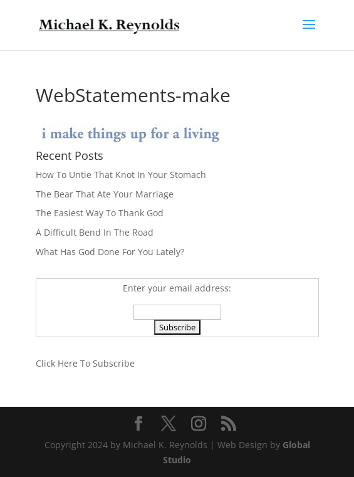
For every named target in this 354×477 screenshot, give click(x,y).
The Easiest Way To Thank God (100, 213)
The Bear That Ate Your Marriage (105, 194)
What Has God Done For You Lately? (110, 252)
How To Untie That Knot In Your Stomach (121, 175)
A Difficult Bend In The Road (95, 232)
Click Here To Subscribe (85, 363)
